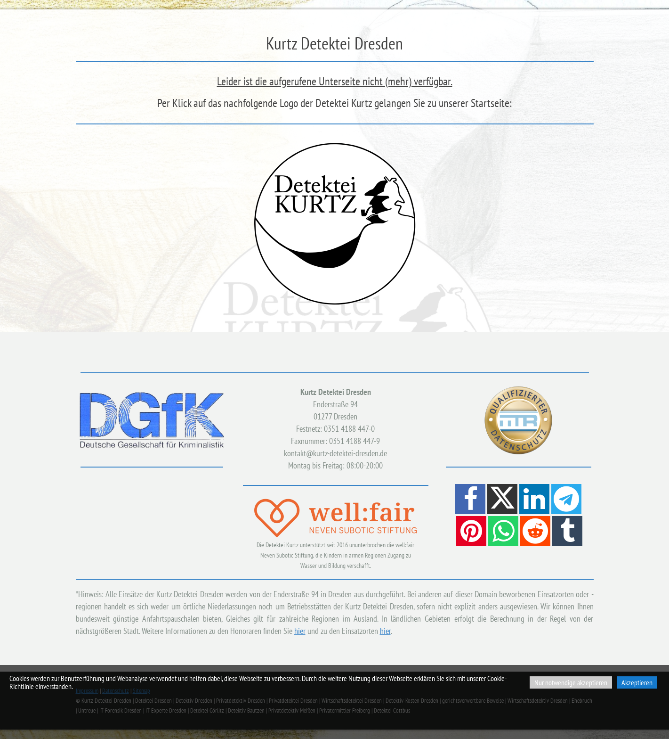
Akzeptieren (637, 682)
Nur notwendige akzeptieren (570, 682)
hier (300, 630)
